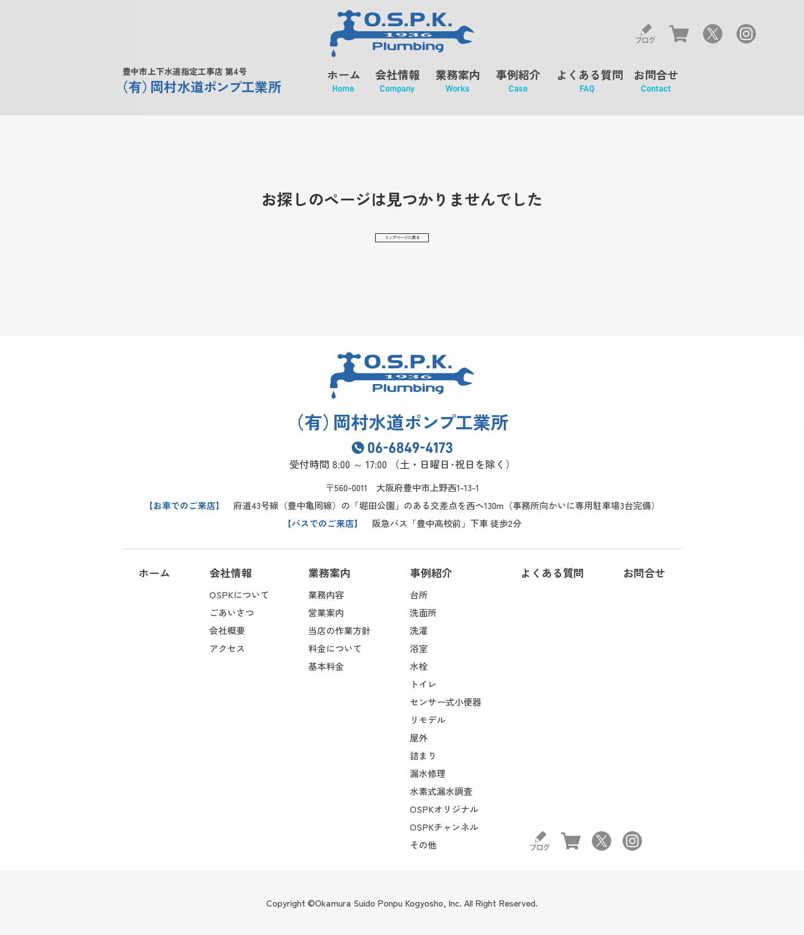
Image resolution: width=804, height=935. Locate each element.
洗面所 (423, 612)
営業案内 (326, 612)
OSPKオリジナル (444, 809)
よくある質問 (587, 85)
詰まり (423, 755)
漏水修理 (428, 773)
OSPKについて (239, 594)
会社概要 (227, 630)
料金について (335, 648)
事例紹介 (518, 85)
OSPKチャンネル (444, 826)
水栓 (419, 666)
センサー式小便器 (445, 701)
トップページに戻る (402, 240)
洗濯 (419, 630)
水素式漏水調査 (441, 791)
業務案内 (458, 85)
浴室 (419, 648)
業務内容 (326, 594)
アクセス (227, 648)
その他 (423, 844)
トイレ (423, 684)
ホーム (343, 85)
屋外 (419, 737)
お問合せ (656, 85)
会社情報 (397, 85)
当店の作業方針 (339, 630)
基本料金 (326, 666)
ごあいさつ (231, 612)
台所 (419, 594)
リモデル (428, 719)
